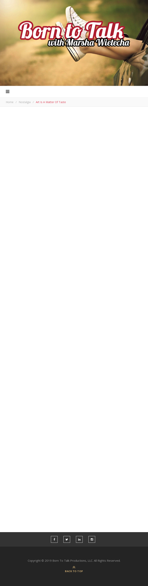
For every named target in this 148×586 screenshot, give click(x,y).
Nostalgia (25, 102)
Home (9, 102)
